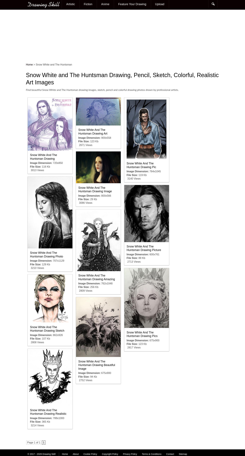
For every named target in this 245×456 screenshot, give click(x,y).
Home (65, 454)
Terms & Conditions (151, 454)
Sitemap (183, 454)
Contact (170, 454)
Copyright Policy (110, 454)
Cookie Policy (90, 454)
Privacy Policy (130, 454)
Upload (159, 4)
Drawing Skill (49, 454)
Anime (105, 4)
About (76, 454)
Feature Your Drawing (132, 4)
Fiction (88, 4)
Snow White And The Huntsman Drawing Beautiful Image (96, 365)
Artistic (70, 4)
